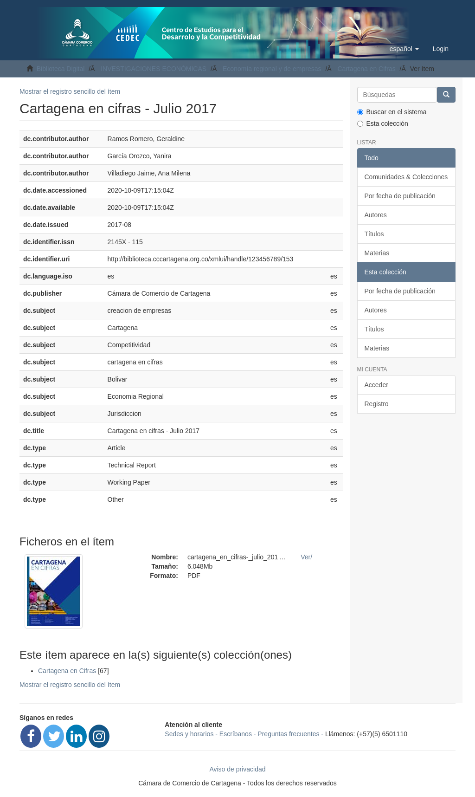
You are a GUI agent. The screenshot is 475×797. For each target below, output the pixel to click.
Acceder (376, 385)
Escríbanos (235, 734)
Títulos (374, 234)
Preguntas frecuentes (288, 734)
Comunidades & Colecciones (406, 177)
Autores (376, 215)
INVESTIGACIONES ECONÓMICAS (153, 68)
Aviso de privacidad (237, 769)
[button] (404, 48)
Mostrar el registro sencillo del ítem (69, 91)
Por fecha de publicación (400, 196)
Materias (377, 253)
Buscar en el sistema (392, 112)
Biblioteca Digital (61, 68)
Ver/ (306, 557)
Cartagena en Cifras (366, 68)
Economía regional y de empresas (272, 68)
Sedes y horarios (189, 734)
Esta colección (382, 123)
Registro (377, 404)
